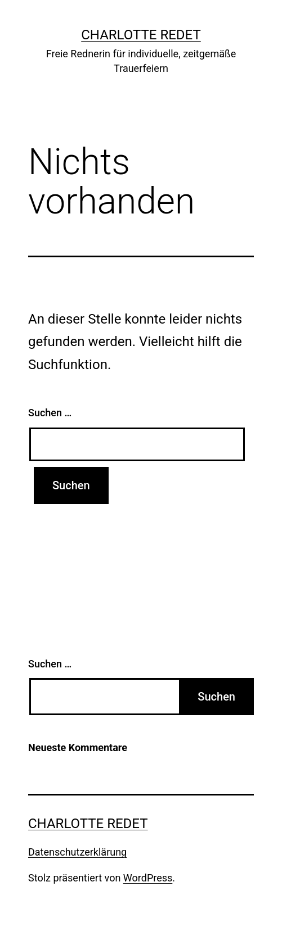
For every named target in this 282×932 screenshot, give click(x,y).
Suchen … (49, 413)
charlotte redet (141, 35)
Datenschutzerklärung (77, 852)
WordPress (147, 878)
